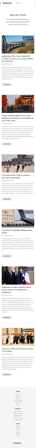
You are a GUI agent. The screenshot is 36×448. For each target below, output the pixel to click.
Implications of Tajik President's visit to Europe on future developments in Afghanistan (16, 289)
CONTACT (18, 433)
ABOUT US (18, 398)
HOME (18, 394)
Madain (17, 442)
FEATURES (18, 429)
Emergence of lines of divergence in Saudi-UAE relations (17, 350)
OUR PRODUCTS (18, 415)
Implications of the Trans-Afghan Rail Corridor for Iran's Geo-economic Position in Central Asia (17, 58)
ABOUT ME (18, 396)
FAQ (18, 431)
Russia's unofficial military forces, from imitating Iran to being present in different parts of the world (17, 118)
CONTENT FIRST (18, 411)
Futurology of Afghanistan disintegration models (17, 231)
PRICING (18, 426)
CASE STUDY (18, 403)
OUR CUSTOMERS (18, 400)
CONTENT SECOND (18, 413)
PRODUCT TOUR (18, 418)
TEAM (18, 435)
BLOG (18, 405)
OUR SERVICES (18, 420)
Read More (7, 84)
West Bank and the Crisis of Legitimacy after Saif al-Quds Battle (16, 176)
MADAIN (7, 2)
